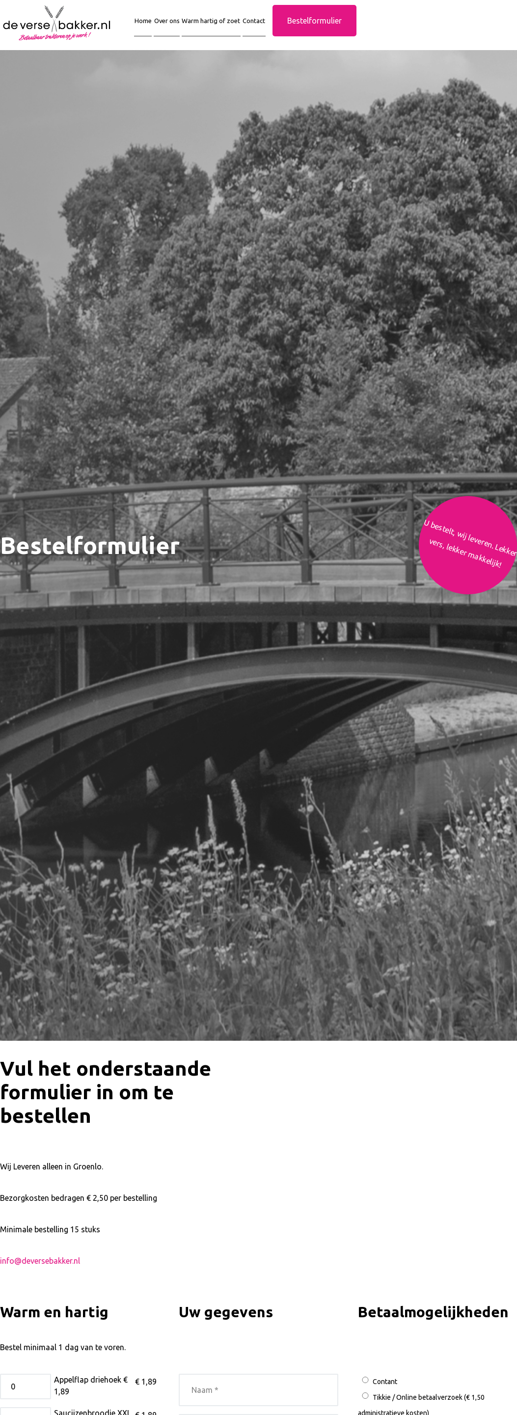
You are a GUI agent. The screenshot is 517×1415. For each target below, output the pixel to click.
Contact (286, 29)
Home (145, 29)
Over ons (176, 29)
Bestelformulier (350, 29)
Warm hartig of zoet (232, 29)
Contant (377, 1390)
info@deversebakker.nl (40, 1269)
